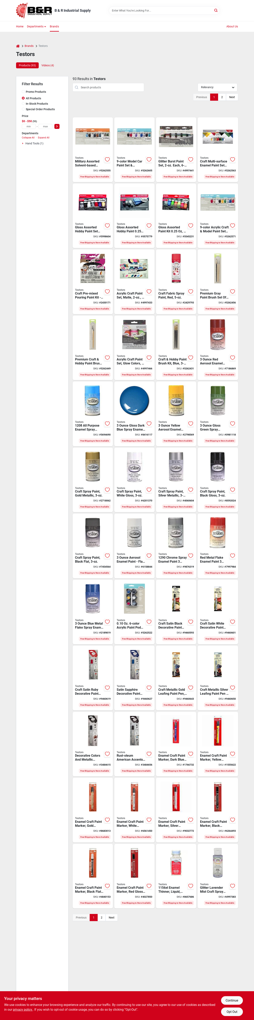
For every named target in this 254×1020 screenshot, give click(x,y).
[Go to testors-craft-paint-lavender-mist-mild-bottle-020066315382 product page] (218, 876)
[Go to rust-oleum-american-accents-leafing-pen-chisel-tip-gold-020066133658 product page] (176, 678)
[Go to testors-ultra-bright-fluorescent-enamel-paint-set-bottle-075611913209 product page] (176, 216)
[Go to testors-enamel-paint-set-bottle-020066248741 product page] (93, 149)
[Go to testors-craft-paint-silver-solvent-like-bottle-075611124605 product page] (176, 480)
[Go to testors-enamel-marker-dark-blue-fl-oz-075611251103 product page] (176, 744)
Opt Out (232, 1012)
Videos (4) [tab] (47, 65)
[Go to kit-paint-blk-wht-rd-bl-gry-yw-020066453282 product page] (93, 281)
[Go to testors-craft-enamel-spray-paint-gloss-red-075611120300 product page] (218, 348)
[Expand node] (23, 143)
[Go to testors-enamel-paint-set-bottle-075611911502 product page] (93, 216)
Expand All (43, 137)
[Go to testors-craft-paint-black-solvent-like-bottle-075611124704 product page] (218, 480)
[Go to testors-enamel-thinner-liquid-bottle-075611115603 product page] (176, 876)
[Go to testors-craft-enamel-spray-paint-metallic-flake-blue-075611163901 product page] (93, 612)
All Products (33, 98)
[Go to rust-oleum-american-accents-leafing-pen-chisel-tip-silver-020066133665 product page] (218, 678)
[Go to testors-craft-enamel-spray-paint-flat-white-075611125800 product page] (134, 546)
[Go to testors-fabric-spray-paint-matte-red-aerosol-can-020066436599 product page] (176, 281)
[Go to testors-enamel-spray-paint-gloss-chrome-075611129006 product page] (176, 546)
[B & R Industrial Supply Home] (34, 10)
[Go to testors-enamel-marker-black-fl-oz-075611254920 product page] (93, 876)
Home (20, 26)
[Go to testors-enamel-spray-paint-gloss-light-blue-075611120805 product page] (93, 414)
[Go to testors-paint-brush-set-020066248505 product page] (93, 348)
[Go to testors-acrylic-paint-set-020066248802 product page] (134, 149)
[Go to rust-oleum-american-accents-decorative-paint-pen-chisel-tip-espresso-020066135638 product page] (134, 744)
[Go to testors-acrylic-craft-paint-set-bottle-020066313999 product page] (134, 348)
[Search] (216, 10)
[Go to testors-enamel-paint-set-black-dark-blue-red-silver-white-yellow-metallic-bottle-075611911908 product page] (134, 216)
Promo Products (36, 92)
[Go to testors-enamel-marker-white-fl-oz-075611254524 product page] (134, 810)
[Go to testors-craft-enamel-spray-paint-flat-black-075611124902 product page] (93, 546)
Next (232, 97)
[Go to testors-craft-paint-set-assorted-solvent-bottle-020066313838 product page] (176, 149)
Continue (232, 1000)
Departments (35, 26)
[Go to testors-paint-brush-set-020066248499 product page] (176, 348)
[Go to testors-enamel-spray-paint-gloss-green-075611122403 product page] (218, 414)
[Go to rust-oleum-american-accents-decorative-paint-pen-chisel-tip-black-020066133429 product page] (176, 612)
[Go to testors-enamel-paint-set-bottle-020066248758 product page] (218, 149)
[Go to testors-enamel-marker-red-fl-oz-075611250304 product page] (134, 876)
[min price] (29, 126)
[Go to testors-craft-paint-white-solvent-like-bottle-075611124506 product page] (134, 480)
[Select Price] (57, 126)
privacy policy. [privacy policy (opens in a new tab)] (23, 1009)
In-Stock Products (37, 104)
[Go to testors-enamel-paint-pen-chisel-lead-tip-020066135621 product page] (93, 744)
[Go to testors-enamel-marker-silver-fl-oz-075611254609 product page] (176, 810)
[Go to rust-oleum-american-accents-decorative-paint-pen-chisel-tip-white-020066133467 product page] (218, 612)
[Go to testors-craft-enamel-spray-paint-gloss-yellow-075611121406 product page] (176, 414)
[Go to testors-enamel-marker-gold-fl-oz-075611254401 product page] (93, 810)
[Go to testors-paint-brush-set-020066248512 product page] (218, 281)
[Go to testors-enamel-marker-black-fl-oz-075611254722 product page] (218, 810)
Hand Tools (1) (34, 143)
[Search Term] (164, 10)
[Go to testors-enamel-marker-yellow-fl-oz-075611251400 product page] (218, 744)
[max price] (45, 126)
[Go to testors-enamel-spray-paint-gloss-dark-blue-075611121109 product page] (134, 414)
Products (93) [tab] (27, 65)
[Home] (18, 46)
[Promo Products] (23, 91)
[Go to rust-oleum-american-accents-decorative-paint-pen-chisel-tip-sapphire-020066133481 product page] (134, 678)
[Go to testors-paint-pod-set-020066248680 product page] (134, 612)
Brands (54, 26)
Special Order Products (40, 109)
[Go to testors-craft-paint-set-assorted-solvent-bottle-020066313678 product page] (134, 281)
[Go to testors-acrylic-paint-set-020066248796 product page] (218, 216)
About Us (232, 26)
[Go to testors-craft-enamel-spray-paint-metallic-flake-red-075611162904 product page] (218, 546)
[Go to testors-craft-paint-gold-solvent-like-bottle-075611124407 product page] (93, 480)
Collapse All (28, 137)
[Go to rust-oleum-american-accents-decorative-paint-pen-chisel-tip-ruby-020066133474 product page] (93, 678)
